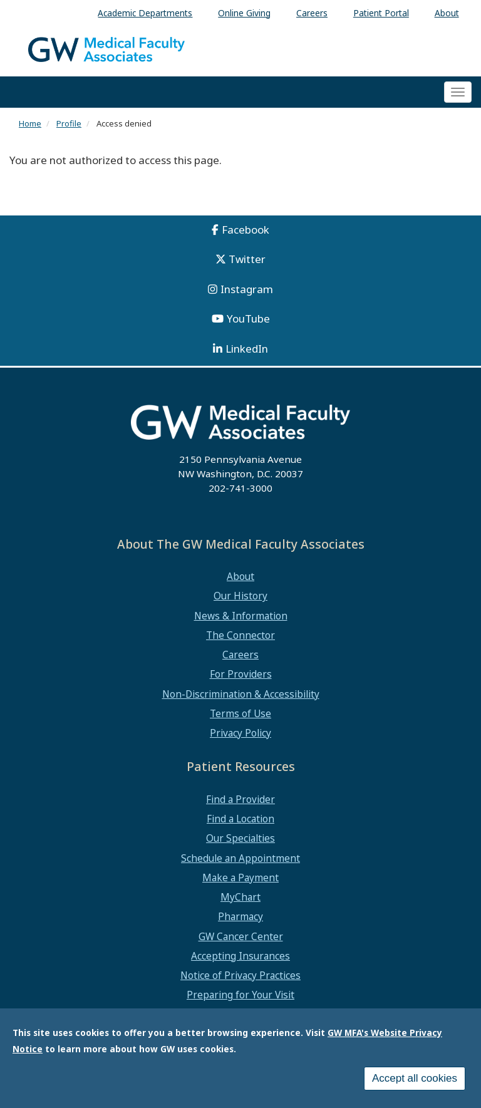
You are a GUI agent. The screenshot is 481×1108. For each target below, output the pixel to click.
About (240, 576)
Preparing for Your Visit (240, 994)
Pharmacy (240, 916)
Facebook (245, 229)
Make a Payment (240, 877)
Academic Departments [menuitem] (145, 13)
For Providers (241, 674)
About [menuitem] (447, 13)
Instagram (246, 289)
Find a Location (240, 818)
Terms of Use (240, 713)
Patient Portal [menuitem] (381, 13)
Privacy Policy (240, 733)
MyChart (240, 897)
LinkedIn (246, 348)
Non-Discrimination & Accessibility (240, 694)
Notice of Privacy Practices (240, 975)
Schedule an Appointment (240, 858)
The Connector (240, 635)
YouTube (248, 318)
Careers (240, 654)
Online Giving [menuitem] (244, 13)
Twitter (247, 259)
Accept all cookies (414, 1079)
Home (30, 123)
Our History (240, 595)
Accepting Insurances (240, 956)
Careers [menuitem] (312, 13)
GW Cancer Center (241, 936)
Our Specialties (240, 838)
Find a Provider (240, 799)
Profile (68, 123)
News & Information (240, 615)
